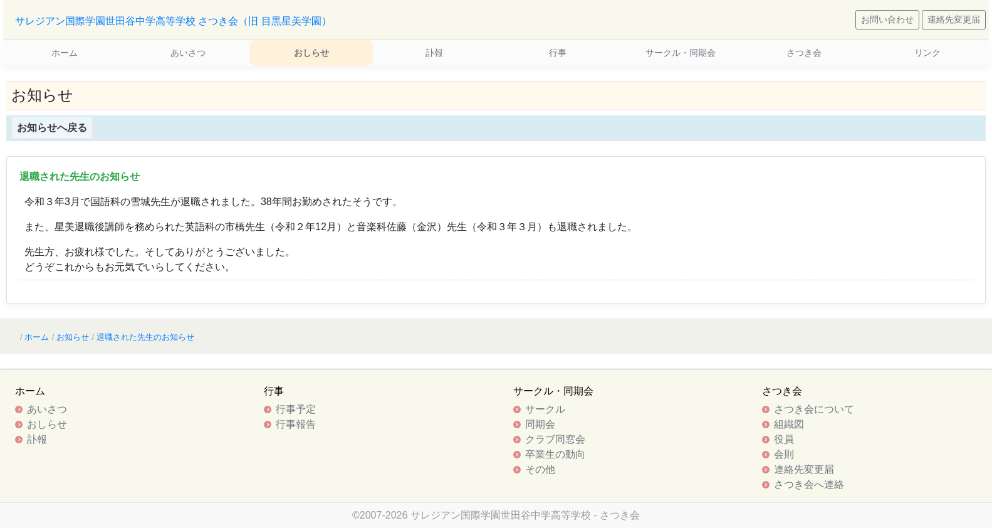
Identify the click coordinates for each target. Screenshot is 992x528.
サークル (545, 409)
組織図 (789, 424)
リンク (927, 53)
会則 (784, 454)
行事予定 (296, 409)
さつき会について (814, 409)
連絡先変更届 (953, 19)
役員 (784, 439)
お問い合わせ (887, 19)
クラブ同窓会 (555, 439)
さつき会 (804, 53)
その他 (540, 469)
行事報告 (296, 424)
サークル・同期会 (680, 53)
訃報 (434, 53)
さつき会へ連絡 (809, 484)
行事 (557, 53)
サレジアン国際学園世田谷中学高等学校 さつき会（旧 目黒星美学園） (173, 21)
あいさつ (188, 53)
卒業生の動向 (555, 454)
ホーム (64, 53)
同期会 (540, 424)
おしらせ (311, 53)
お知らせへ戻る (52, 127)
